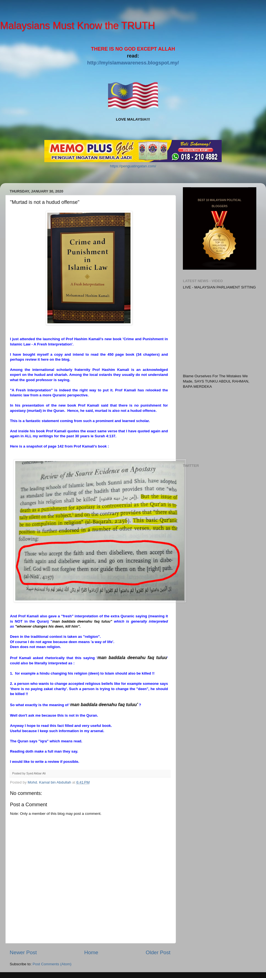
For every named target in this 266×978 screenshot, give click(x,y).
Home (91, 952)
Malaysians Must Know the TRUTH (77, 25)
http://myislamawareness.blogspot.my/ (133, 63)
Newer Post (23, 952)
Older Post (158, 952)
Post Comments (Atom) (52, 964)
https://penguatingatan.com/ (133, 166)
